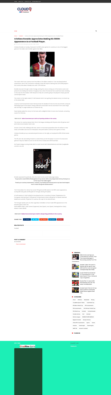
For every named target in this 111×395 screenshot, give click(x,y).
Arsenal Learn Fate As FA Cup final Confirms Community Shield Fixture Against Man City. (88, 78)
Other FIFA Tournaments (78, 110)
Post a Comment (21, 244)
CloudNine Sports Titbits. (79, 90)
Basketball (86, 87)
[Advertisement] (69, 16)
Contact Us (28, 1)
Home (15, 1)
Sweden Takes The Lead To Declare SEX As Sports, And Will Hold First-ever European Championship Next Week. (88, 55)
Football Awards (91, 99)
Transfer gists (90, 113)
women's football (83, 116)
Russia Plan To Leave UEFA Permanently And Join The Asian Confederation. (87, 70)
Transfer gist (82, 113)
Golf (83, 102)
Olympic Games (87, 108)
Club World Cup (90, 90)
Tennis (93, 110)
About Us (20, 1)
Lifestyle (88, 102)
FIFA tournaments (89, 93)
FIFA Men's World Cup (78, 93)
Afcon (74, 87)
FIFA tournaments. (77, 96)
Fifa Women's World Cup (89, 96)
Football (21, 36)
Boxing (92, 87)
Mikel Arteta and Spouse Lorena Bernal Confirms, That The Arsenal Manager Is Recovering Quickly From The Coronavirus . (84, 46)
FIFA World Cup (76, 99)
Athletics (80, 87)
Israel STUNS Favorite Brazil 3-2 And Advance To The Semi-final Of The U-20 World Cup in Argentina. (88, 63)
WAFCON (75, 116)
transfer (75, 113)
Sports (88, 110)
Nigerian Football (77, 108)
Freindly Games (76, 102)
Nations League (76, 105)
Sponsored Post (36, 1)
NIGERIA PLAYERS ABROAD (88, 105)
